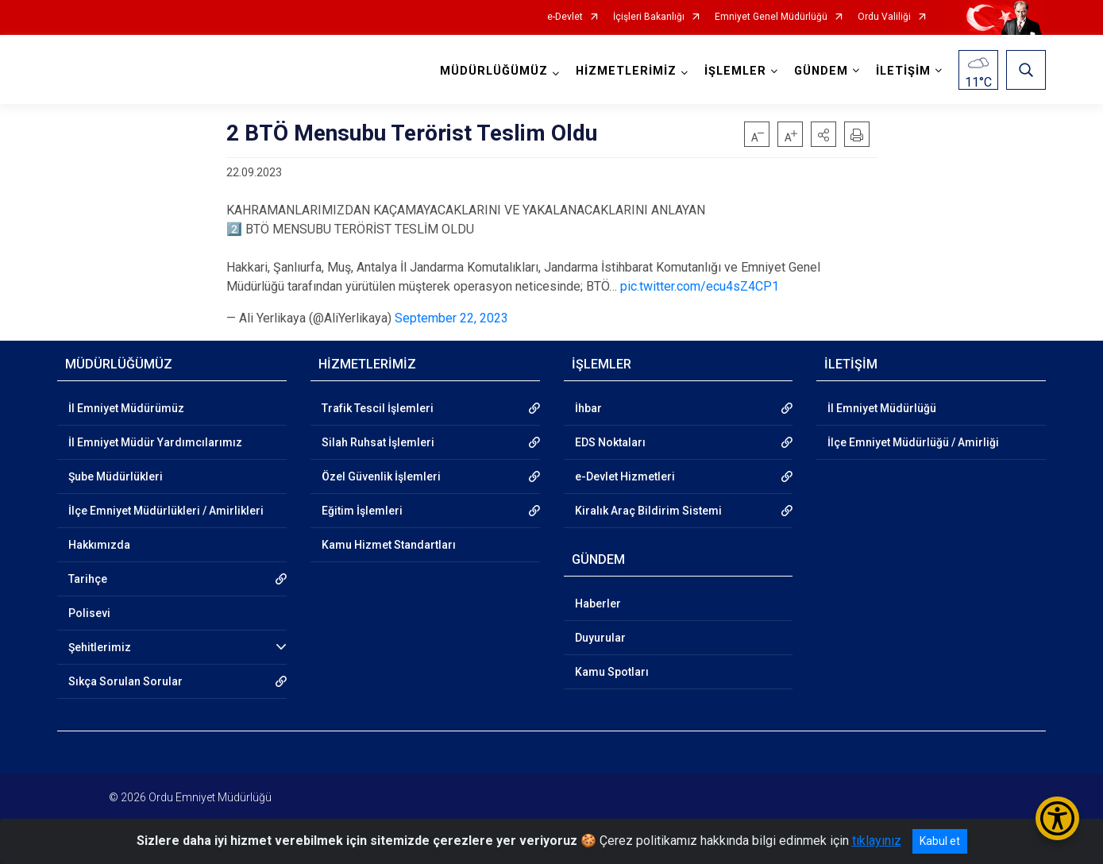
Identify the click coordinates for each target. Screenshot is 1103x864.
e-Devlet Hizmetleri (625, 476)
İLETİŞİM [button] (903, 71)
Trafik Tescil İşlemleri (378, 408)
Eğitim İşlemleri (362, 510)
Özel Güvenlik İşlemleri (381, 476)
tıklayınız (876, 840)
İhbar (588, 408)
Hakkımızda (99, 544)
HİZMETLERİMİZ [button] (626, 71)
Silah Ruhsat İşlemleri (378, 442)
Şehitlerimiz (99, 647)
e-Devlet (565, 17)
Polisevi (89, 613)
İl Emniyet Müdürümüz (126, 408)
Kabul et (940, 841)
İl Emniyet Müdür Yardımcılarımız (155, 442)
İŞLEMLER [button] (735, 71)
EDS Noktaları (610, 442)
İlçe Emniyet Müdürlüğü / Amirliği (913, 442)
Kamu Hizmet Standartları (389, 544)
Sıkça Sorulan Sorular (125, 681)
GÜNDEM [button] (821, 71)
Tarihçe (87, 579)
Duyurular (600, 637)
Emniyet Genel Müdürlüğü (771, 17)
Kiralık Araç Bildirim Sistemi (648, 510)
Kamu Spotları (612, 671)
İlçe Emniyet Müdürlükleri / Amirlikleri (166, 510)
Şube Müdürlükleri (115, 476)
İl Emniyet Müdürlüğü (881, 408)
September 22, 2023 (451, 318)
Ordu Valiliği (884, 17)
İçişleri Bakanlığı (649, 17)
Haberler (598, 603)
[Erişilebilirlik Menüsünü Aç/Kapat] (1057, 818)
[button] (823, 134)
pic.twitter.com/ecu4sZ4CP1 (699, 286)
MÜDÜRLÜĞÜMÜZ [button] (494, 71)
